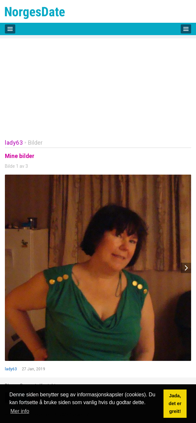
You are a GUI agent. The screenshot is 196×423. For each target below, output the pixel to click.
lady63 (14, 142)
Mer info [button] (19, 411)
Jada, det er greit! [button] (175, 403)
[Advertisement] (98, 83)
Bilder (35, 142)
